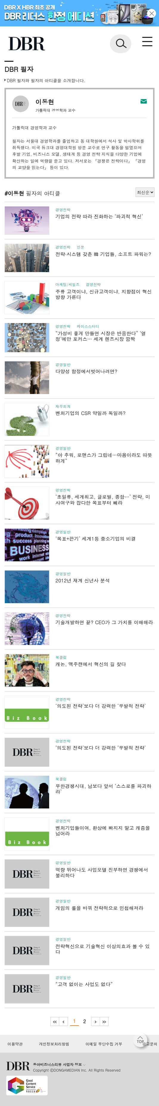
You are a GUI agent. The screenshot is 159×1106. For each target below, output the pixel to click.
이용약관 (15, 1044)
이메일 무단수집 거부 (103, 1044)
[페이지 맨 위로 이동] (141, 1041)
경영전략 (62, 209)
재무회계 (62, 406)
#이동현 (14, 193)
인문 (80, 247)
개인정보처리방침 (54, 1044)
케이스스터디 (88, 326)
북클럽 (61, 657)
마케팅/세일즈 (67, 284)
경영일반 (62, 364)
